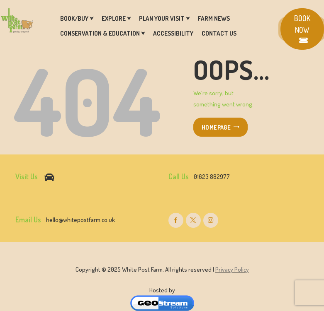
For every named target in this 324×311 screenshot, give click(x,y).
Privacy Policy (232, 269)
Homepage (216, 127)
